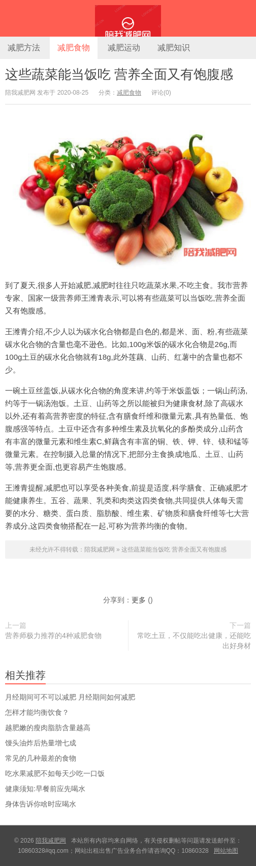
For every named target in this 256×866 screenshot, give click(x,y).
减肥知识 (173, 47)
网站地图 (226, 850)
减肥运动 (124, 47)
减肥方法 (24, 47)
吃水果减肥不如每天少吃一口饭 (55, 773)
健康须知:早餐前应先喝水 (45, 789)
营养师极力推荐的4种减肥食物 (53, 635)
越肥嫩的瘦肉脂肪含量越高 (47, 728)
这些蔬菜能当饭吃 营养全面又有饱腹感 (119, 74)
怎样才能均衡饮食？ (37, 712)
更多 (139, 600)
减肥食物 (73, 47)
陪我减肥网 (128, 18)
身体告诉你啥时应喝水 (40, 804)
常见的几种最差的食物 (40, 758)
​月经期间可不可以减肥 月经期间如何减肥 (70, 697)
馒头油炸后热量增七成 (40, 743)
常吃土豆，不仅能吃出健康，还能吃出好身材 (194, 640)
